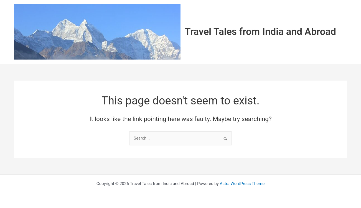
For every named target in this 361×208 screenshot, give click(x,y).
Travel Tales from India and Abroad (260, 31)
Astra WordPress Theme (242, 183)
